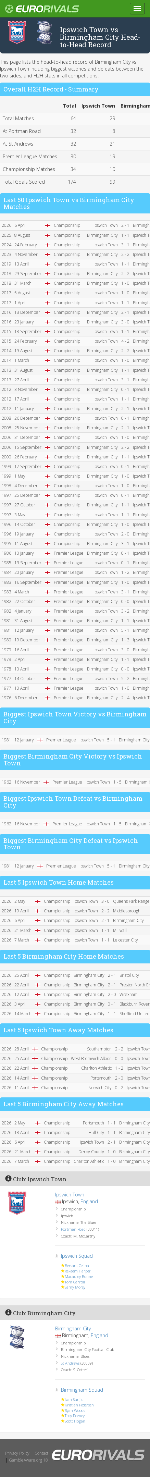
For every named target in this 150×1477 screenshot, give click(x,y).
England (89, 1201)
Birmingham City (73, 1328)
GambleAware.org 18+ (29, 1460)
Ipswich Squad (77, 1256)
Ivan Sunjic (74, 1399)
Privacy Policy (17, 1453)
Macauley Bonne (79, 1276)
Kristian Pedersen (79, 1404)
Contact (41, 1453)
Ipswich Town (69, 1194)
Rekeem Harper (78, 1270)
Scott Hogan (75, 1421)
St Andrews (70, 1363)
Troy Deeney (75, 1415)
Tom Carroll (75, 1281)
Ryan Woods (75, 1410)
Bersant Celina (77, 1265)
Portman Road (73, 1229)
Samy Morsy (75, 1287)
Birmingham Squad (82, 1390)
